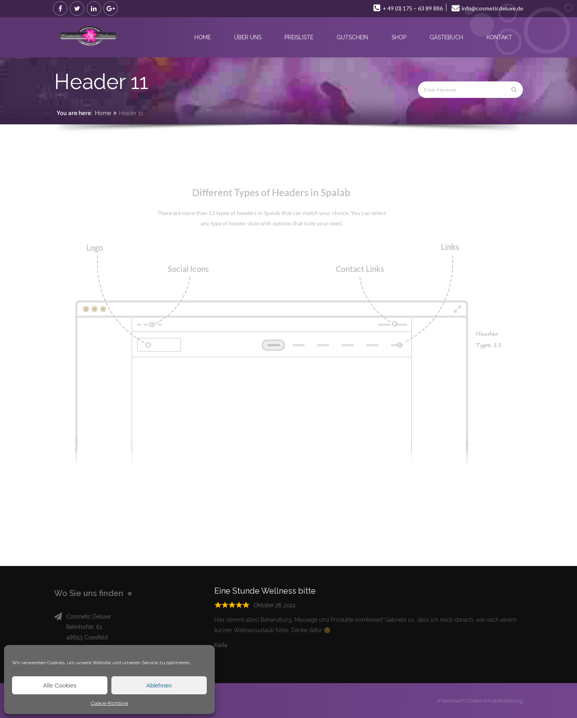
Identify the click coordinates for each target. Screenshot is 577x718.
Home (103, 113)
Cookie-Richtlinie (109, 703)
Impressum (451, 701)
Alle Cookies (59, 685)
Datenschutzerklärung (496, 701)
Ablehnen (158, 685)
